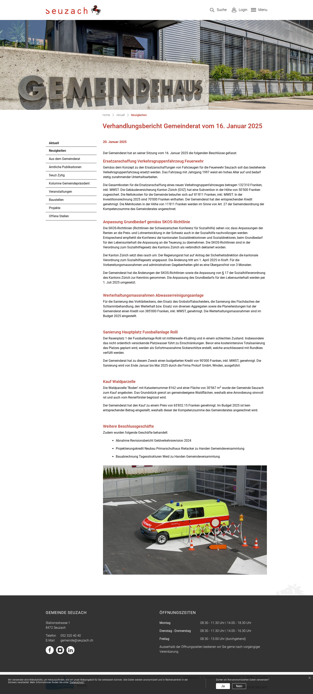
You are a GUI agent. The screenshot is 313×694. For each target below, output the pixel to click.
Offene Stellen (59, 216)
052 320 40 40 (70, 635)
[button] (218, 10)
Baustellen (56, 200)
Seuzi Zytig (57, 175)
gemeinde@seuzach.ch (76, 640)
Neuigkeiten (60, 152)
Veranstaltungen (60, 191)
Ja (223, 686)
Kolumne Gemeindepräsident (69, 183)
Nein (239, 686)
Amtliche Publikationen (65, 167)
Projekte (54, 208)
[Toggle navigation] (258, 10)
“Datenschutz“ (76, 682)
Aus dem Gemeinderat (64, 159)
